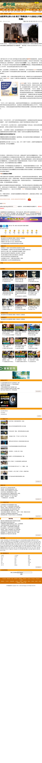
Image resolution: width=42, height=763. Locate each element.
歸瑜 (29, 556)
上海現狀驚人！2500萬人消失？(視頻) (15, 451)
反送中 (31, 542)
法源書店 (16, 581)
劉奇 (16, 549)
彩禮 (32, 294)
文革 (3, 550)
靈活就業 (11, 348)
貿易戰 (32, 540)
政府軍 (35, 69)
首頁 (3, 9)
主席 (7, 309)
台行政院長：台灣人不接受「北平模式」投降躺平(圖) (18, 471)
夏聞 (29, 558)
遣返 (22, 547)
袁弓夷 (14, 541)
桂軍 (1, 549)
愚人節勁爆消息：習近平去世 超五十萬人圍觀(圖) (10, 528)
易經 (25, 549)
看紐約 (29, 581)
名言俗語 (30, 309)
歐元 (1, 545)
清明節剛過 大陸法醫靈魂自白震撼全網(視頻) (9, 513)
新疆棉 (8, 541)
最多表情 (31, 518)
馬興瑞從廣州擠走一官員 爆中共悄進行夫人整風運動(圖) (11, 514)
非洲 (14, 11)
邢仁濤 (2, 563)
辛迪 (29, 565)
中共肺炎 (1, 540)
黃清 (15, 559)
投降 (35, 281)
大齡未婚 (34, 294)
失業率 (7, 348)
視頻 (2, 322)
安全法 (30, 334)
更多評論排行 (38, 535)
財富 (12, 545)
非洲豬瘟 (33, 545)
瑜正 (15, 563)
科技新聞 (18, 11)
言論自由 (5, 547)
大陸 (7, 9)
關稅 (3, 542)
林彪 (15, 549)
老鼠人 (12, 361)
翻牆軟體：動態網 (20, 582)
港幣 (4, 545)
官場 (10, 9)
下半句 (34, 309)
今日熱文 (3, 268)
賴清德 (12, 540)
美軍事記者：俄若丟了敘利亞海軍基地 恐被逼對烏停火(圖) (13, 247)
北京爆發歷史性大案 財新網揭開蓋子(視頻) (9, 504)
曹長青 (16, 565)
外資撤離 (35, 348)
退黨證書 (25, 581)
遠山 (15, 558)
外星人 (39, 549)
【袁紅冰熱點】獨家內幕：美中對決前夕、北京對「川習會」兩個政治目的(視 (15, 511)
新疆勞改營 (2, 547)
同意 (36, 2)
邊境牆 (6, 542)
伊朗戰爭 (12, 334)
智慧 (30, 549)
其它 (25, 11)
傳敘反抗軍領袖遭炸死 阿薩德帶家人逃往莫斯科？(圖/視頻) (13, 253)
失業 (35, 361)
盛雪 (15, 560)
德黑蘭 (21, 361)
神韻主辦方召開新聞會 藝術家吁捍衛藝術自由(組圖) (10, 520)
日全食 (21, 309)
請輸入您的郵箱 (13, 572)
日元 (3, 545)
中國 (1, 173)
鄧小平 (13, 549)
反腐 (38, 542)
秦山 (2, 562)
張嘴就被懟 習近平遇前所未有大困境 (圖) (8, 533)
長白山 (32, 546)
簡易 (29, 555)
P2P (37, 545)
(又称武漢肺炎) (6, 540)
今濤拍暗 (16, 555)
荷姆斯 (7, 78)
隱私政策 (24, 578)
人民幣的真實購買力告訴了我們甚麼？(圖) (9, 387)
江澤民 (20, 542)
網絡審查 (16, 546)
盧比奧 (14, 540)
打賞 (29, 21)
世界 (28, 9)
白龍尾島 (34, 546)
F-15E (5, 334)
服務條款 (20, 578)
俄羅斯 (22, 83)
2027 (17, 309)
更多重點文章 (38, 481)
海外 (33, 547)
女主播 (9, 547)
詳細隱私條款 (28, 2)
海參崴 (16, 545)
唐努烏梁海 (28, 546)
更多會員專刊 (38, 391)
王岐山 (40, 541)
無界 (25, 582)
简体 (27, 21)
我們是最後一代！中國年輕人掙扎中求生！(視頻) (10, 532)
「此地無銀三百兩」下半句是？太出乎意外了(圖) (17, 436)
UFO (31, 541)
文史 (31, 9)
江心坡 (37, 546)
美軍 (21, 296)
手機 (33, 549)
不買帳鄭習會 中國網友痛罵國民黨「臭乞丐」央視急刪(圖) (12, 523)
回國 (25, 547)
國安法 (30, 540)
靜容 (15, 562)
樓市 (9, 545)
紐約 (24, 9)
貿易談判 (12, 542)
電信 (10, 281)
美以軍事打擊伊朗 (4, 410)
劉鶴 (15, 542)
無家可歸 (9, 361)
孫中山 (5, 549)
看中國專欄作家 (5, 553)
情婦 (34, 542)
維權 (7, 546)
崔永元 (22, 542)
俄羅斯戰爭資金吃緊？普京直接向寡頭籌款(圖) (10, 239)
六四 (20, 541)
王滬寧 (17, 542)
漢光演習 (22, 540)
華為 (35, 541)
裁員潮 (32, 361)
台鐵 (27, 540)
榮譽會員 (37, 212)
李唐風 (29, 559)
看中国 (9, 5)
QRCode (10, 225)
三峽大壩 (5, 541)
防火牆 (5, 546)
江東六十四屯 (24, 546)
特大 (36, 21)
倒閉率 (5, 348)
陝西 (8, 281)
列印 (34, 21)
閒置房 (30, 348)
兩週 (10, 294)
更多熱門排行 (38, 516)
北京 (23, 545)
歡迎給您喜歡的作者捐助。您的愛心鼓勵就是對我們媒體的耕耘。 (13, 199)
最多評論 (11, 518)
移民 (14, 547)
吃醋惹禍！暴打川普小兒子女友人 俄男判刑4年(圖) (11, 241)
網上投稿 (4, 578)
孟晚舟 (1, 542)
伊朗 (6, 294)
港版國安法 (17, 541)
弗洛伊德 (28, 541)
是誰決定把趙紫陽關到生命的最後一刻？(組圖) (9, 510)
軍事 (22, 11)
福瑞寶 (36, 581)
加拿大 (35, 547)
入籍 (27, 547)
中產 (14, 545)
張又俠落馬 (3, 412)
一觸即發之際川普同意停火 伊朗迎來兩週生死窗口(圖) (18, 441)
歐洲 (6, 11)
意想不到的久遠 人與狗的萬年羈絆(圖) (8, 487)
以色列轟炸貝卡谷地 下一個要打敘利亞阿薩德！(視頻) (12, 258)
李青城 (29, 562)
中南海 (25, 542)
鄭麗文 (9, 309)
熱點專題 (3, 408)
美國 (14, 9)
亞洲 (12, 11)
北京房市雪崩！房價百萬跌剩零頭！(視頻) (16, 421)
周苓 (2, 559)
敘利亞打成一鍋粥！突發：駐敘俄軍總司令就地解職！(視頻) (13, 251)
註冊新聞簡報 (4, 570)
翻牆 (6, 281)
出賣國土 (1, 541)
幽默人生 (27, 549)
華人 (13, 547)
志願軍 (37, 281)
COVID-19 (19, 540)
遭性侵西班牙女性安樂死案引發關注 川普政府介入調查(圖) (13, 238)
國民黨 (33, 281)
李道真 (16, 556)
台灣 (18, 545)
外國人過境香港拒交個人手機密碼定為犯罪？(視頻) (10, 493)
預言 (35, 549)
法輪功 (14, 546)
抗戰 (3, 549)
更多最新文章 (38, 499)
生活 (34, 9)
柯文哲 (26, 541)
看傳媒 (32, 581)
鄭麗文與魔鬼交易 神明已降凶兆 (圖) (8, 522)
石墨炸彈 (24, 361)
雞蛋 (17, 281)
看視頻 (40, 581)
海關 (20, 547)
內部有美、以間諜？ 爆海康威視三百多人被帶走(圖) (10, 507)
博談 (21, 9)
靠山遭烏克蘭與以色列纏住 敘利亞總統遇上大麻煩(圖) (12, 254)
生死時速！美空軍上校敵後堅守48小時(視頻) (9, 490)
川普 (4, 294)
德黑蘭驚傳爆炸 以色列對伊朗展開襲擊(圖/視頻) (10, 260)
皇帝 (20, 549)
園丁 (2, 560)
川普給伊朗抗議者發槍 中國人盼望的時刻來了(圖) (10, 509)
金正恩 (37, 541)
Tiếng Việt (37, 578)
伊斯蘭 (24, 309)
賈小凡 (2, 556)
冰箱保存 (19, 281)
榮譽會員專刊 (4, 380)
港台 (17, 9)
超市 (22, 281)
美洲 (3, 11)
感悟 (31, 549)
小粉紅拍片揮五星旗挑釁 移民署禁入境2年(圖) (17, 426)
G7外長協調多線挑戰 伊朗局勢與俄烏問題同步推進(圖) (12, 243)
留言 (32, 21)
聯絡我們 (8, 578)
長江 (10, 541)
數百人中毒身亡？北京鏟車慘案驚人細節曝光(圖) (17, 461)
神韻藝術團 (12, 581)
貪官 (33, 542)
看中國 (3, 203)
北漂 (30, 361)
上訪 (11, 546)
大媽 (27, 545)
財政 (10, 545)
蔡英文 (21, 545)
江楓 (29, 563)
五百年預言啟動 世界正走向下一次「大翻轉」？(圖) (18, 466)
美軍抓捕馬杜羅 (4, 414)
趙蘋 (29, 560)
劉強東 (25, 545)
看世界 (6, 13)
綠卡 (29, 547)
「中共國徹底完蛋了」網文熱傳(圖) (7, 497)
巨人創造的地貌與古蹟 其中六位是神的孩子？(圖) (10, 382)
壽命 (1, 550)
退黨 (22, 541)
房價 (20, 334)
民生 (31, 547)
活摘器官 (20, 546)
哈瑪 (18, 225)
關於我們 (16, 578)
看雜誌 (21, 581)
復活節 (9, 334)
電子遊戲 (33, 334)
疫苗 (24, 541)
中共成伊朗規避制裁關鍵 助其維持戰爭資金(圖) (17, 446)
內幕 (27, 542)
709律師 (9, 546)
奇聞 (38, 9)
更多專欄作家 (38, 567)
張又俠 (37, 540)
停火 (8, 294)
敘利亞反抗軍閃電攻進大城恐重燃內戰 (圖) (9, 256)
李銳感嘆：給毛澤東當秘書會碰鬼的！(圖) (16, 456)
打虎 (40, 542)
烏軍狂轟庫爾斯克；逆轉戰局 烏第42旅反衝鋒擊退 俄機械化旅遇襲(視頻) (16, 249)
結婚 (30, 294)
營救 (7, 334)
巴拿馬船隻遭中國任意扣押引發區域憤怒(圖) (9, 494)
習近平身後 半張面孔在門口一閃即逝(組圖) (9, 389)
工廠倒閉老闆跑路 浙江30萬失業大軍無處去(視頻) (10, 530)
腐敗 (36, 542)
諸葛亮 (22, 549)
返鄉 (33, 348)
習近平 (23, 189)
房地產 (17, 334)
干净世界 (7, 581)
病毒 (16, 540)
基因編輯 (1, 546)
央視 (11, 547)
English (29, 578)
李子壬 (2, 565)
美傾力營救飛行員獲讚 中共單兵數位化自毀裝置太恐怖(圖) (20, 293)
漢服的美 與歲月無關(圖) (5, 385)
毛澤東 (30, 281)
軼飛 (2, 558)
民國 (39, 547)
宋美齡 (10, 549)
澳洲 (9, 11)
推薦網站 (2, 581)
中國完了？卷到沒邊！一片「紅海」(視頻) (9, 496)
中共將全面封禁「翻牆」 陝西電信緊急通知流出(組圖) (18, 431)
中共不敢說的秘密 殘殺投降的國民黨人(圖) (16, 476)
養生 (4, 550)
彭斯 (8, 542)
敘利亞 (29, 59)
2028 (19, 309)
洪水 (12, 541)
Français (33, 578)
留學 (18, 547)
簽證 (23, 547)
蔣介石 (7, 549)
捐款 (12, 578)
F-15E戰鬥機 (24, 296)
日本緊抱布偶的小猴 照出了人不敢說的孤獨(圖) (10, 384)
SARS (40, 546)
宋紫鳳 (2, 555)
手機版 (24, 21)
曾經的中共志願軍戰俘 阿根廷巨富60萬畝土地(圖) (10, 388)
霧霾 (39, 545)
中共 (11, 309)
